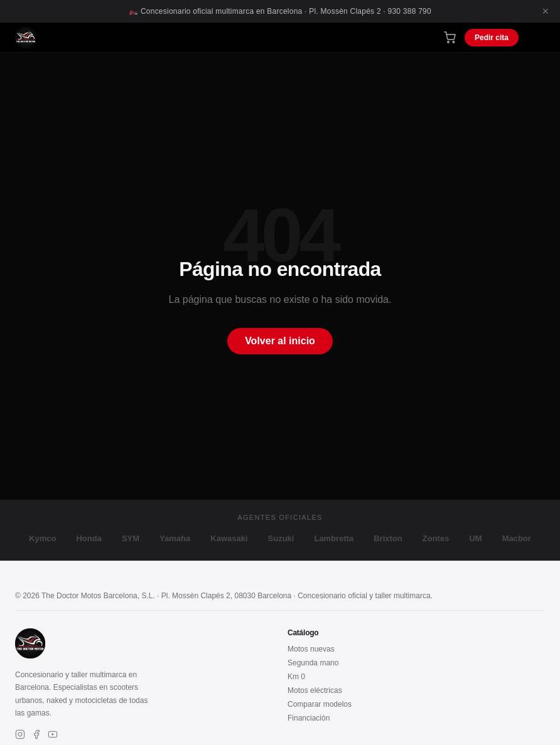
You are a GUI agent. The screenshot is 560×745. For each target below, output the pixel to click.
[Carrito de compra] (450, 37)
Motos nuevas (311, 649)
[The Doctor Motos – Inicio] (25, 37)
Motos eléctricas (315, 690)
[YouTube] (53, 735)
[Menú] (536, 37)
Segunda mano (313, 662)
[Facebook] (36, 735)
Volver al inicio (280, 341)
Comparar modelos (320, 704)
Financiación (309, 718)
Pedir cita (492, 37)
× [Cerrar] (545, 11)
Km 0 (296, 676)
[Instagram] (20, 735)
